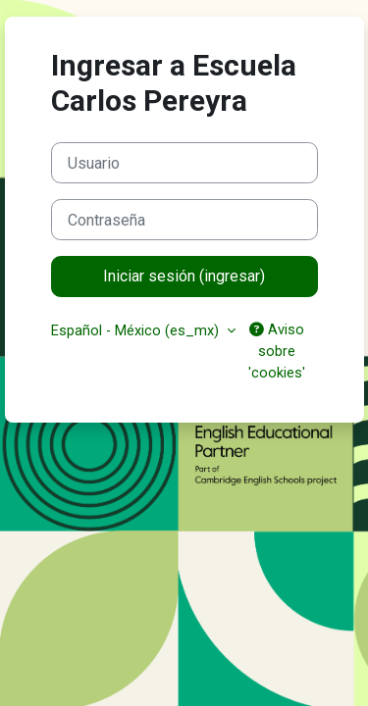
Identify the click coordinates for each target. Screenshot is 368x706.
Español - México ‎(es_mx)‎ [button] (137, 330)
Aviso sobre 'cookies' (276, 351)
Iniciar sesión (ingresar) (184, 276)
